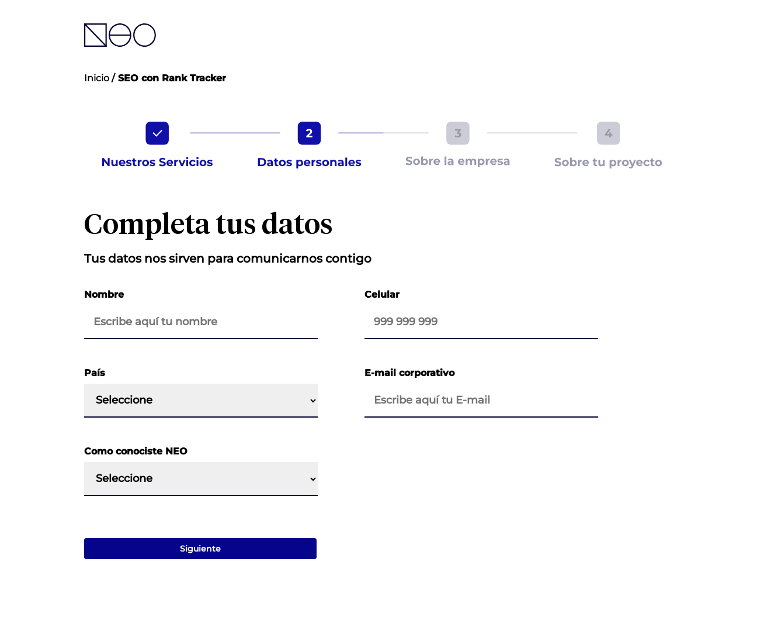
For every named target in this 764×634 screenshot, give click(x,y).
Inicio (96, 78)
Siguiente (200, 548)
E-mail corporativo (409, 372)
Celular (382, 294)
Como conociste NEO (135, 451)
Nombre (104, 294)
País (94, 372)
